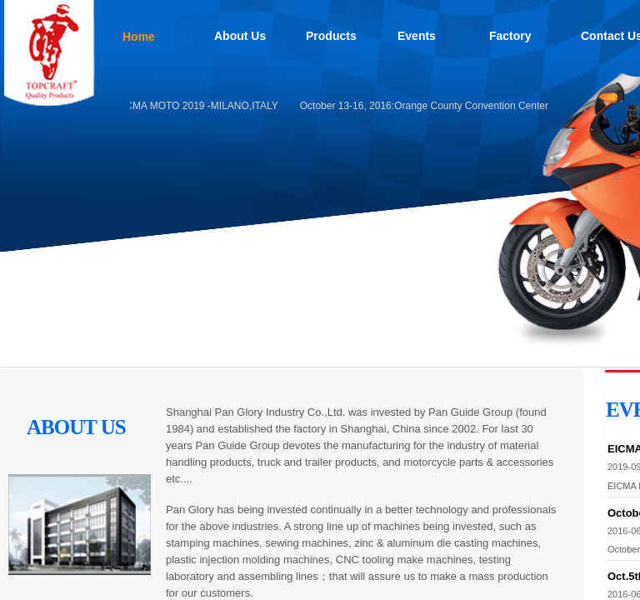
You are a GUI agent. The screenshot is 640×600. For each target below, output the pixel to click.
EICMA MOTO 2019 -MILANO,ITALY (199, 106)
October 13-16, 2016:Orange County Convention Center (426, 106)
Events (417, 35)
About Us (240, 35)
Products (331, 35)
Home (138, 36)
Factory (510, 35)
